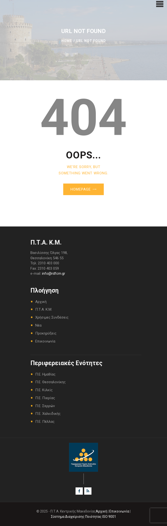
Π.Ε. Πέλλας (45, 421)
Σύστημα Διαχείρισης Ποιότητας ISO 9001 (83, 517)
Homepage (80, 189)
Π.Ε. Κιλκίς (44, 390)
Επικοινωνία (45, 341)
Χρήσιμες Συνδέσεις (52, 317)
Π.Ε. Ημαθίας (45, 374)
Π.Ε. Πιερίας (45, 398)
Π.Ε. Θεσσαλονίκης (50, 382)
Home (66, 41)
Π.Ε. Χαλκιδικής (48, 413)
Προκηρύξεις (45, 333)
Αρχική (41, 302)
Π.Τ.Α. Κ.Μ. (43, 309)
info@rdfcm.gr (53, 273)
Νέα (38, 325)
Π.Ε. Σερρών (45, 406)
